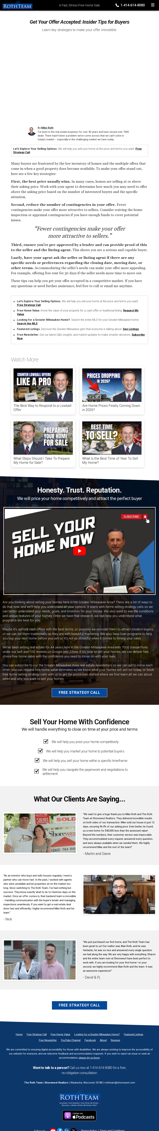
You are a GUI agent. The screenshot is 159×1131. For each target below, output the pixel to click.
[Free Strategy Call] (37, 1034)
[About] (103, 1040)
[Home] (16, 5)
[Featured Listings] (133, 1034)
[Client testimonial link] (40, 832)
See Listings (131, 329)
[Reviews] (115, 1040)
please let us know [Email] (89, 1057)
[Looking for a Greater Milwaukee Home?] (97, 1034)
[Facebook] (90, 1040)
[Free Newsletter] (48, 1040)
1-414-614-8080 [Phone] (130, 5)
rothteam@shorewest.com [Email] (120, 1082)
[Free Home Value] (60, 1034)
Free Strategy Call (29, 305)
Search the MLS (27, 323)
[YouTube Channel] (71, 1040)
